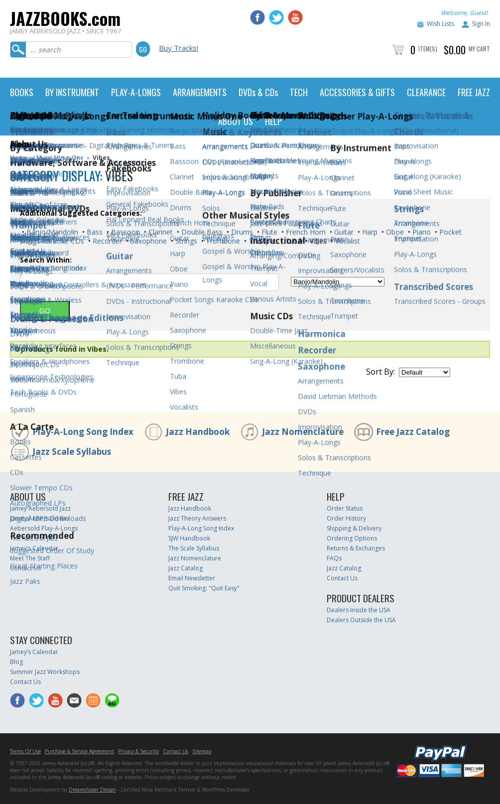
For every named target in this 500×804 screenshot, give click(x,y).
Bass (94, 232)
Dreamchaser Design (92, 789)
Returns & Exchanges (356, 548)
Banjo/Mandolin (51, 232)
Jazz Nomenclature (303, 431)
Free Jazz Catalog (413, 431)
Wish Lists (440, 23)
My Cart (479, 48)
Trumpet (261, 241)
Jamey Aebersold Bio (39, 518)
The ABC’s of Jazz (34, 538)
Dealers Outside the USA (361, 620)
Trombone (222, 241)
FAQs (334, 558)
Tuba (292, 241)
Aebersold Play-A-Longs (44, 528)
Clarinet (159, 232)
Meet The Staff (30, 558)
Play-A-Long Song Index (82, 431)
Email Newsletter (191, 578)
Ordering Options (352, 538)
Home (18, 157)
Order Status (345, 508)
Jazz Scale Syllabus (71, 451)
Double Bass (201, 232)
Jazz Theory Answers (197, 518)
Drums (241, 232)
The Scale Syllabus (193, 548)
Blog (16, 662)
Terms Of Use (25, 751)
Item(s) (427, 48)
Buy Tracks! (178, 48)
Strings (185, 241)
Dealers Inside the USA (358, 610)
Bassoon (124, 232)
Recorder (106, 241)
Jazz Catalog (185, 568)
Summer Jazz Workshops (45, 672)
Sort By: (380, 372)
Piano (420, 232)
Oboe (394, 232)
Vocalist (346, 241)
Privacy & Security (138, 751)
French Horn (305, 232)
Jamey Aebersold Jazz (40, 508)
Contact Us (25, 568)
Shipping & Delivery (354, 528)
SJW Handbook (189, 538)
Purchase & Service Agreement (79, 751)
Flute (268, 232)
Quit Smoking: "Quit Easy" (204, 588)
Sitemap (201, 751)
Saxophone (147, 241)
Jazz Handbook (198, 431)
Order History (346, 518)
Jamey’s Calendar (34, 548)
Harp (368, 232)
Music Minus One (60, 157)
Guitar (343, 232)
